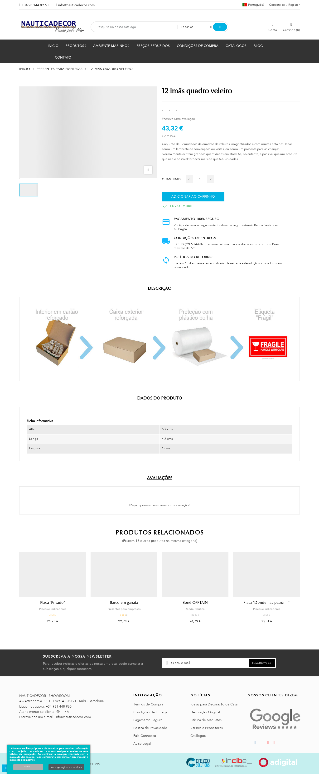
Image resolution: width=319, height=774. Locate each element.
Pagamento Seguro (148, 720)
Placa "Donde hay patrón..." (266, 602)
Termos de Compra (148, 704)
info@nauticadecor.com (76, 5)
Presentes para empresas (123, 609)
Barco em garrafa (124, 602)
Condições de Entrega (150, 712)
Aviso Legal (142, 743)
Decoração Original (205, 712)
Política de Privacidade (150, 728)
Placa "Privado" (52, 602)
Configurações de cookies (66, 767)
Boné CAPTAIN (195, 602)
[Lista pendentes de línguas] (253, 5)
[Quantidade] (200, 179)
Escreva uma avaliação (178, 119)
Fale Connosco (144, 736)
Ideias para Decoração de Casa (213, 704)
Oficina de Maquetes (206, 720)
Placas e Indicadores (52, 609)
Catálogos (198, 736)
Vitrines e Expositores (206, 728)
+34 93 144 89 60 (35, 5)
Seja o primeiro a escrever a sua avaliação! (159, 505)
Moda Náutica (195, 609)
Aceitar (28, 766)
